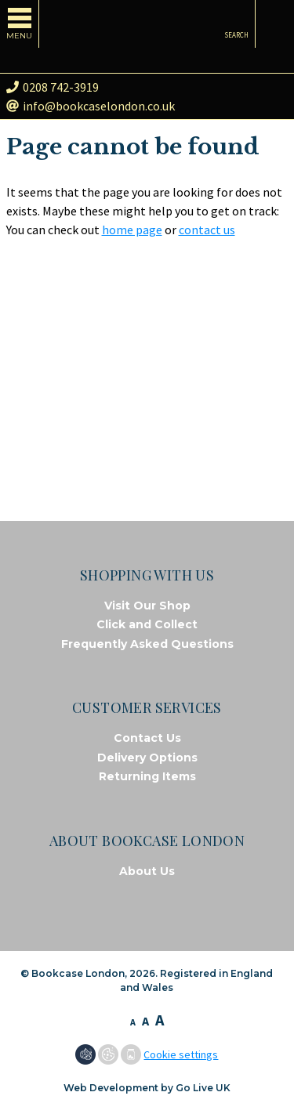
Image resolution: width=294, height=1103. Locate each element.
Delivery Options (147, 757)
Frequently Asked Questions (147, 644)
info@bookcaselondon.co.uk (90, 106)
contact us (207, 229)
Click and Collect (147, 624)
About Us (147, 871)
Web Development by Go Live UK (147, 1088)
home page (132, 229)
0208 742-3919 (52, 87)
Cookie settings (180, 1054)
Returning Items (147, 776)
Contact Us (147, 738)
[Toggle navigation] (19, 24)
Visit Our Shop (147, 606)
